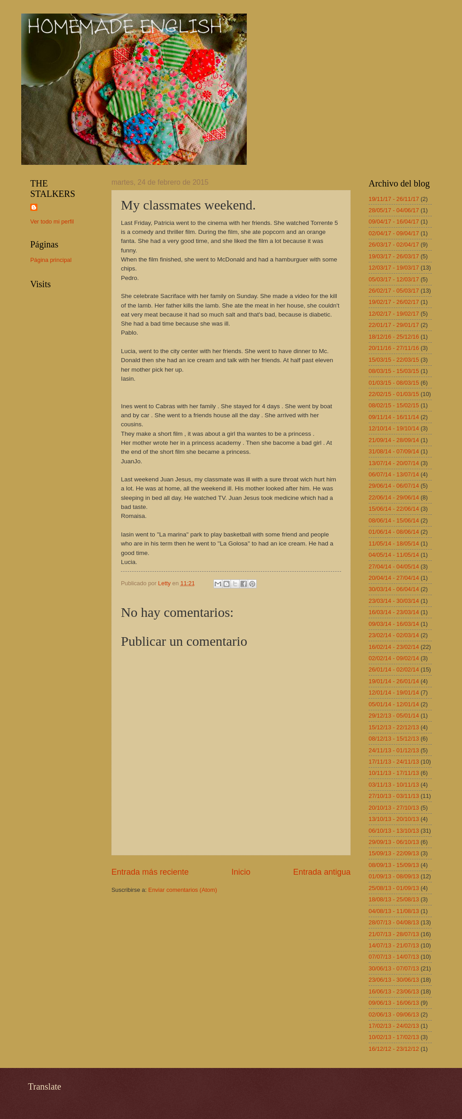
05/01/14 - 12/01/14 (394, 704)
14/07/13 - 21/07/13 (394, 945)
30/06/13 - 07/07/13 (394, 968)
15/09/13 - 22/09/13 (394, 853)
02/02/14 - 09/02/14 (394, 658)
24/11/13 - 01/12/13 (394, 750)
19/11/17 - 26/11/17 (394, 199)
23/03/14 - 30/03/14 (394, 600)
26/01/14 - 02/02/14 (394, 669)
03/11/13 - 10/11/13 (394, 784)
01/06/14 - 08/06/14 (394, 531)
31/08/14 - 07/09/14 (394, 451)
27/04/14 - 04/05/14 (394, 566)
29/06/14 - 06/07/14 (394, 485)
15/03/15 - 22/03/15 (394, 359)
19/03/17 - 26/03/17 (394, 256)
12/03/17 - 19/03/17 (394, 267)
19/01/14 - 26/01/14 (394, 681)
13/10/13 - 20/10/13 (394, 819)
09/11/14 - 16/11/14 (394, 417)
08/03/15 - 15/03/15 (394, 371)
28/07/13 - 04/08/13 (394, 922)
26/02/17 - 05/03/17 (394, 290)
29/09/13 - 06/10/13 (394, 842)
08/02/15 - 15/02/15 (394, 405)
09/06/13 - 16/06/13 (394, 1002)
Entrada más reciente (150, 872)
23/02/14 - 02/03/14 (394, 635)
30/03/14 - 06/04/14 (394, 589)
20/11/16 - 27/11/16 (394, 348)
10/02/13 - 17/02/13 (394, 1037)
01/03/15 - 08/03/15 (394, 382)
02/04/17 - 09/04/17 (394, 233)
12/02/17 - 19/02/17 (394, 313)
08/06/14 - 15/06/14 (394, 520)
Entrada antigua (322, 872)
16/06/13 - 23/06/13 (394, 991)
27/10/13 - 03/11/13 (394, 796)
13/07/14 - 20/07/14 (394, 463)
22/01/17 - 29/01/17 (394, 325)
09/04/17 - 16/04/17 (394, 221)
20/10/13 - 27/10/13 (394, 807)
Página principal (51, 259)
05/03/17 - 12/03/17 (394, 279)
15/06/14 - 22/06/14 (394, 508)
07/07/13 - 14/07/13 (394, 956)
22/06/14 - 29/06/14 (394, 497)
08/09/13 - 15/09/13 (394, 865)
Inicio (240, 872)
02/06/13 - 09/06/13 (394, 1014)
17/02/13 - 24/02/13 (394, 1025)
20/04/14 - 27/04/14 (394, 577)
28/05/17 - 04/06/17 (394, 210)
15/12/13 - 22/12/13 (394, 727)
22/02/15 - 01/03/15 (394, 394)
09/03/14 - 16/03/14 (394, 623)
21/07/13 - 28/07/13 (394, 934)
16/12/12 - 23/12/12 (394, 1048)
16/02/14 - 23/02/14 (394, 646)
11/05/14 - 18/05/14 (394, 543)
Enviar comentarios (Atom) (182, 889)
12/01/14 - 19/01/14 (394, 692)
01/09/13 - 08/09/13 (394, 876)
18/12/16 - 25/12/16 (394, 336)
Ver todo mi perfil (52, 221)
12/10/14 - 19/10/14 (394, 428)
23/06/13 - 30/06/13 (394, 979)
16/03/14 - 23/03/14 (394, 612)
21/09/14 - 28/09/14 (394, 440)
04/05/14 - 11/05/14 (394, 554)
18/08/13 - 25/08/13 (394, 899)
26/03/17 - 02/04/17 (394, 244)
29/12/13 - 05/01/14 (394, 715)
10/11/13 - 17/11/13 (394, 772)
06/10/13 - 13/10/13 (394, 830)
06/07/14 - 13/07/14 (394, 474)
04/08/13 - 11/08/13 (394, 911)
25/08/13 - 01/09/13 (394, 888)
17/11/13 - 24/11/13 (394, 761)
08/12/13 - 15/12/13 (394, 738)
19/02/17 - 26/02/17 (394, 301)
